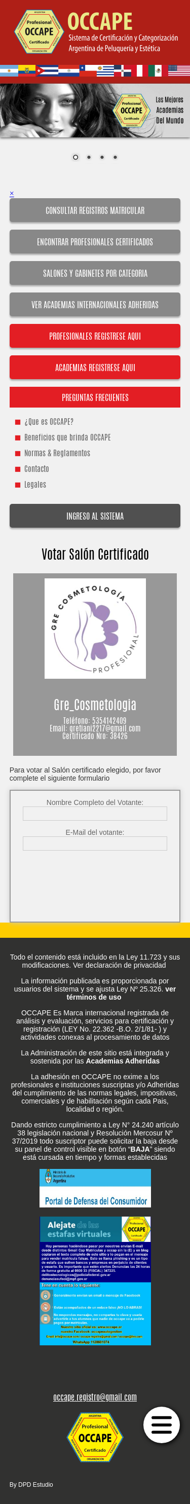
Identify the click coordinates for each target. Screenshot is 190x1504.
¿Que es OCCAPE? (48, 422)
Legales (35, 485)
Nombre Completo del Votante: (95, 802)
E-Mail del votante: (95, 832)
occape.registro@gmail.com (95, 1398)
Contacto (36, 469)
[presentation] (96, 878)
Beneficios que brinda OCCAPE (67, 438)
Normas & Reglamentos (57, 454)
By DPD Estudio (31, 1484)
